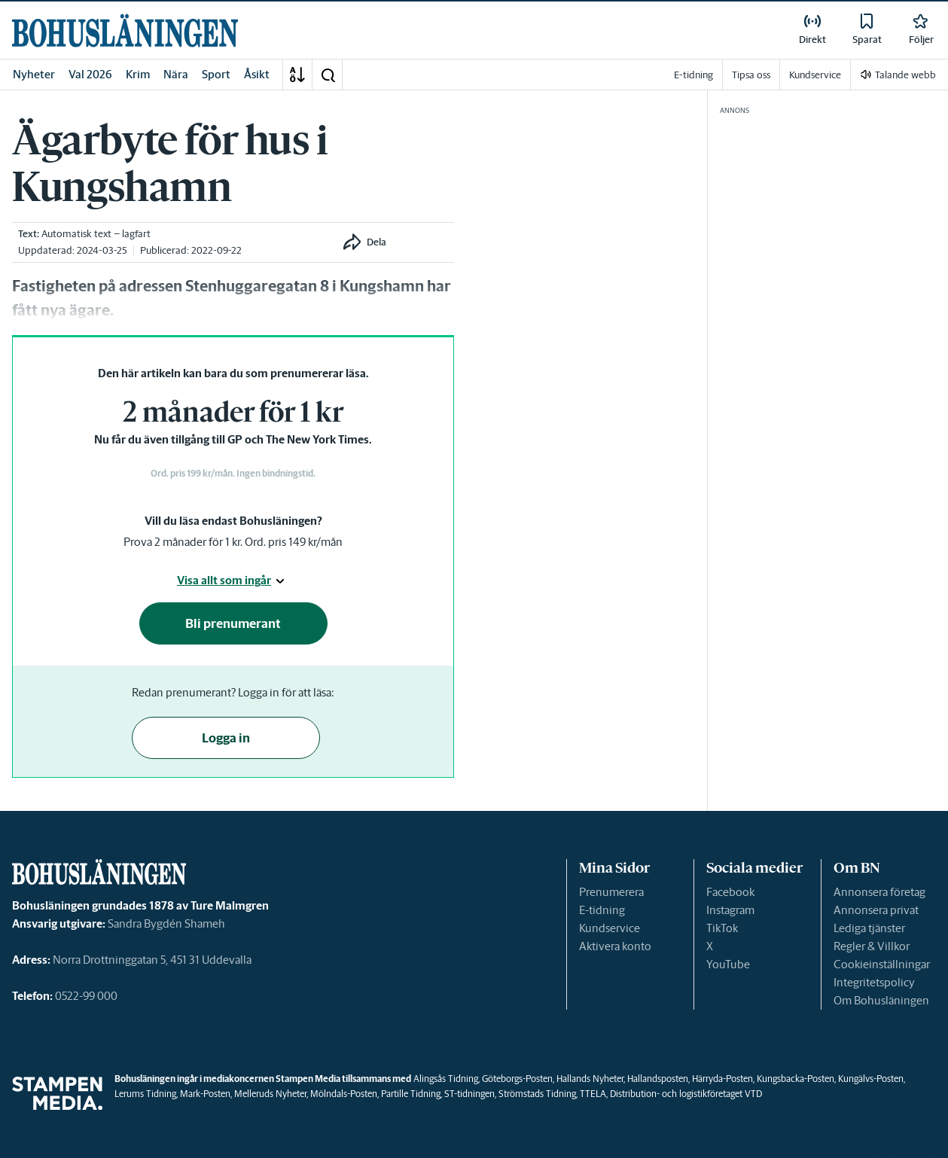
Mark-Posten (205, 1093)
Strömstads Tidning (537, 1093)
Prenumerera (611, 892)
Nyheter (34, 74)
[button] (327, 74)
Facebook (730, 892)
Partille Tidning (410, 1093)
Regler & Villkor (872, 946)
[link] (125, 30)
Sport (216, 74)
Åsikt (257, 74)
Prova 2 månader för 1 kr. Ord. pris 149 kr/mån (233, 542)
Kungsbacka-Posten (795, 1078)
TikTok (722, 928)
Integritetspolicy (874, 982)
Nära (175, 74)
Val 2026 (90, 74)
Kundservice (609, 928)
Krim (138, 74)
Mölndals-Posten (343, 1093)
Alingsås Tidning (445, 1078)
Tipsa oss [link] (751, 75)
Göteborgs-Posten (517, 1078)
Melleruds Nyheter (270, 1093)
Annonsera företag (879, 892)
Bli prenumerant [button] (233, 623)
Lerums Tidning (145, 1093)
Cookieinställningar (882, 964)
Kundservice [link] (815, 75)
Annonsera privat (876, 910)
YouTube (728, 964)
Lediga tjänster (869, 928)
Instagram (730, 910)
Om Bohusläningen (881, 1000)
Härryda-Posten (722, 1078)
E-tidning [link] (693, 75)
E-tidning (602, 910)
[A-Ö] (297, 74)
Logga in (226, 738)
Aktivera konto (615, 946)
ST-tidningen (469, 1093)
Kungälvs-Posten (871, 1078)
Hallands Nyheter (589, 1078)
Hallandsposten (657, 1078)
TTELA (593, 1093)
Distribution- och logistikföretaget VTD (686, 1093)
